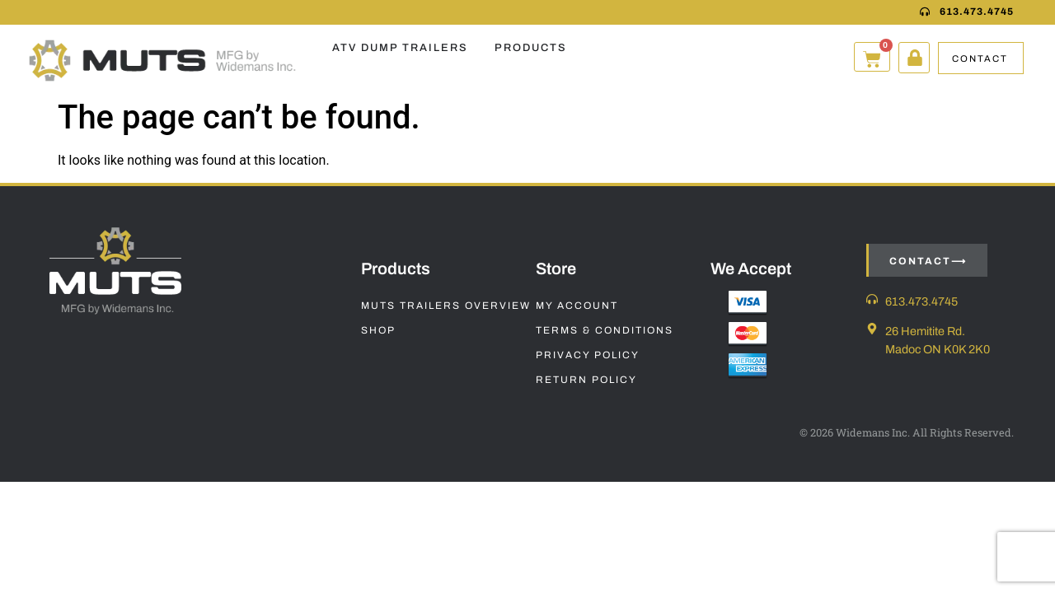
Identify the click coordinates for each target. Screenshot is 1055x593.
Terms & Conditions (604, 330)
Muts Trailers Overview (446, 305)
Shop (378, 330)
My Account (577, 305)
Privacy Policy (588, 355)
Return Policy (586, 379)
